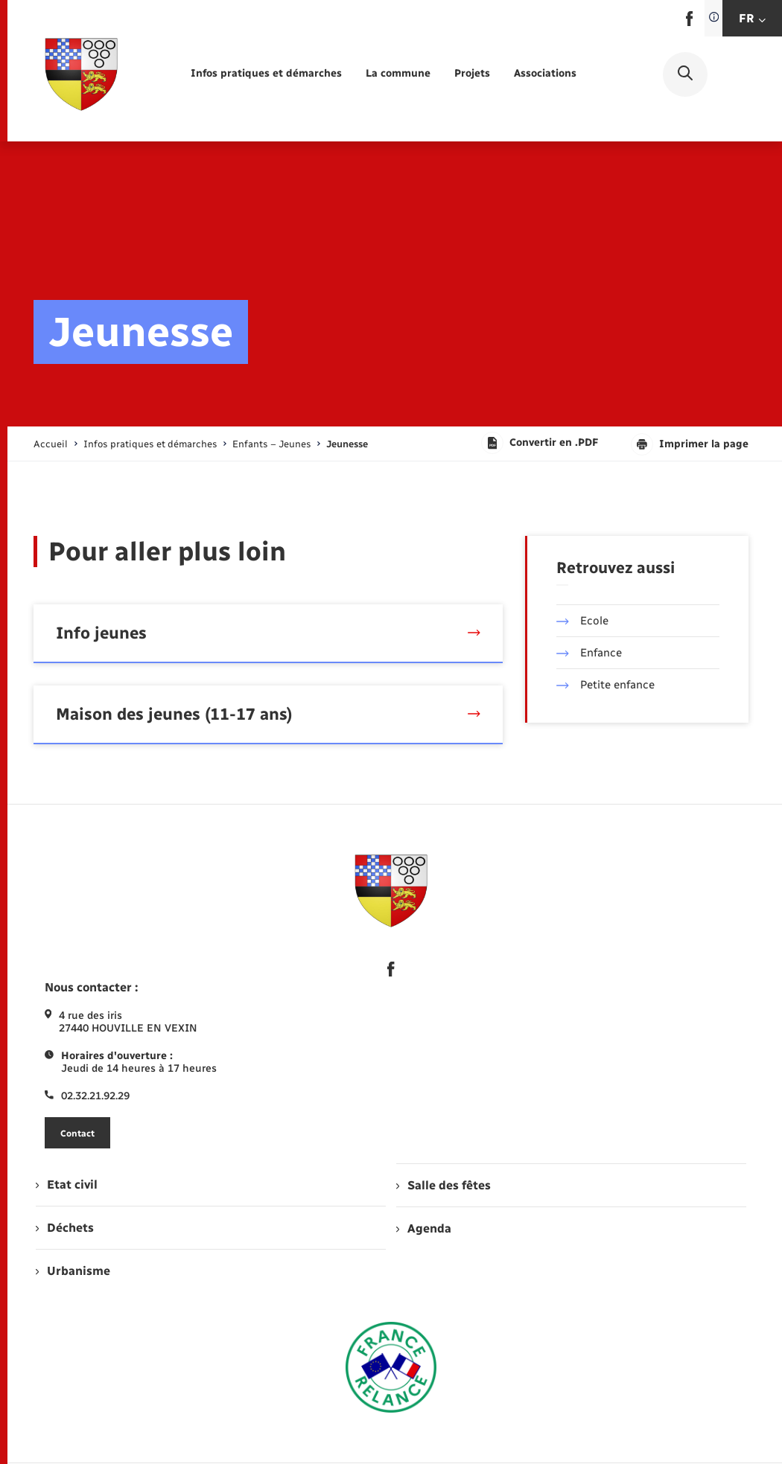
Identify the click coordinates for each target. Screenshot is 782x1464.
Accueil (51, 444)
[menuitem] (266, 74)
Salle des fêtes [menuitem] (443, 1185)
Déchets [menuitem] (65, 1228)
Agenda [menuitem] (423, 1228)
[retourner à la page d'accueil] (81, 74)
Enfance (589, 652)
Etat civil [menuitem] (67, 1184)
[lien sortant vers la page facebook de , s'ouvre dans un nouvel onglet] (689, 22)
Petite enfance (605, 684)
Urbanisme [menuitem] (73, 1271)
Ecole (582, 620)
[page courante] (347, 444)
